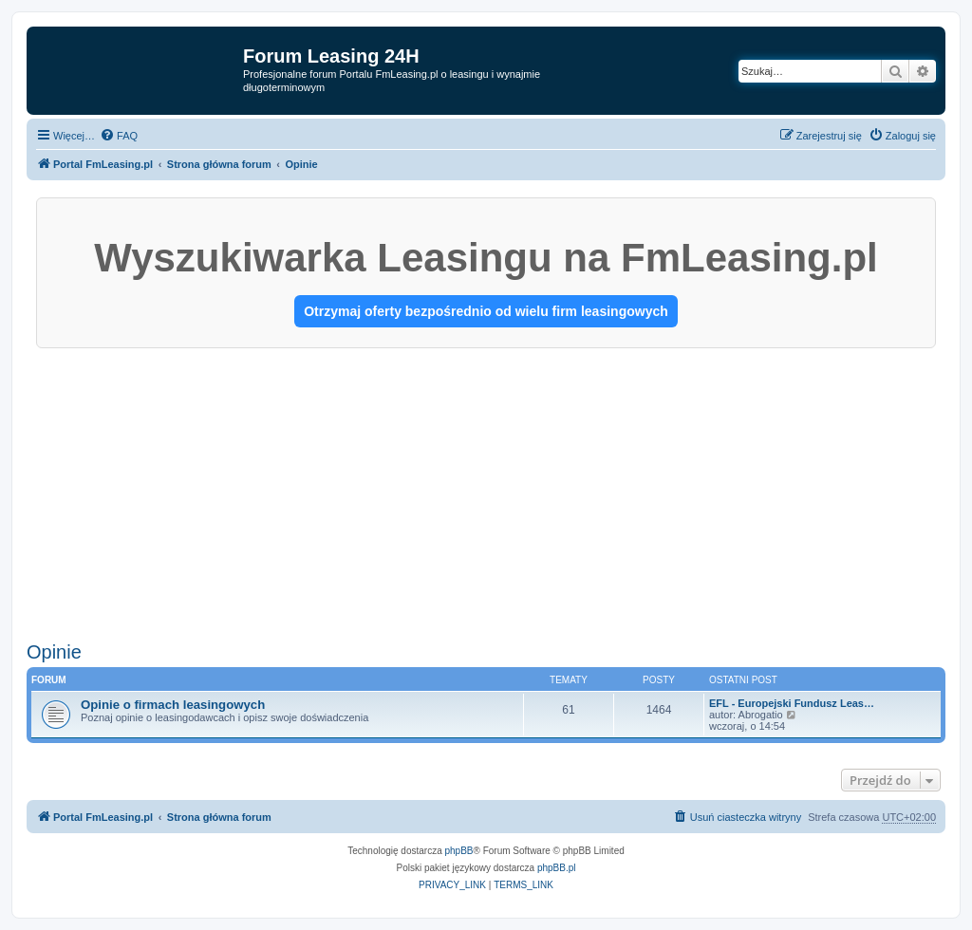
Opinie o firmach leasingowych (173, 705)
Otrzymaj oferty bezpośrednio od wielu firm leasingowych (486, 311)
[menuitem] (119, 135)
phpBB (459, 851)
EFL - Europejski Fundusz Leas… (791, 703)
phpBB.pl (556, 868)
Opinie (54, 652)
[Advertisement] (486, 490)
